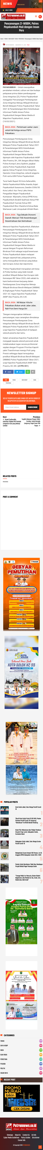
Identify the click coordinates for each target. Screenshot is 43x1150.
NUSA (34, 380)
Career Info (21, 1140)
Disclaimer (35, 1138)
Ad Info (34, 1135)
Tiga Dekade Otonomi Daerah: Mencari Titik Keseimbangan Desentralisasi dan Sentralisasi (21, 218)
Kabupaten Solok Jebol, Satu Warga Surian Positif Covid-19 (28, 842)
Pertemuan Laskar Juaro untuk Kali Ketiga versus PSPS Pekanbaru (21, 130)
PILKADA (3, 1064)
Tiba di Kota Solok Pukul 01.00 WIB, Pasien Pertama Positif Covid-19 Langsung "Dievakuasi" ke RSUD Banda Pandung (28, 820)
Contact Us (26, 1135)
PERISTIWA (8, 383)
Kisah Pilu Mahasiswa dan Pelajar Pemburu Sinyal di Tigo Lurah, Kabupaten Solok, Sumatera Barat (28, 832)
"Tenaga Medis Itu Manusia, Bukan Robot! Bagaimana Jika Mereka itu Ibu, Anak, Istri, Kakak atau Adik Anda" (28, 877)
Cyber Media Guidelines (11, 1138)
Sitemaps (10, 1135)
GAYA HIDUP (24, 380)
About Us (18, 1135)
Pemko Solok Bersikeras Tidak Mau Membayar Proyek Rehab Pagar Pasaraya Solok (29, 865)
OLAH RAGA (3, 1054)
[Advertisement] (21, 451)
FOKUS (14, 380)
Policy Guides (25, 1138)
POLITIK (2, 1068)
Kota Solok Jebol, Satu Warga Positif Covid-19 (28, 808)
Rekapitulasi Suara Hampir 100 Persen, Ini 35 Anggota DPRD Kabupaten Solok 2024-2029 (28, 854)
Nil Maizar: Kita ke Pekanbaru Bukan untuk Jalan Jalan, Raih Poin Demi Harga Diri (20, 305)
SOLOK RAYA (4, 1073)
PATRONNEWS (26, 1145)
